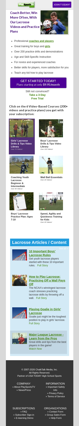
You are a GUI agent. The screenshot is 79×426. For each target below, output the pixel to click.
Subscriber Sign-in (24, 415)
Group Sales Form (56, 415)
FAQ (24, 411)
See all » (63, 248)
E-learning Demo (24, 418)
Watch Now (35, 348)
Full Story (42, 265)
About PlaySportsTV (24, 387)
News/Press (25, 390)
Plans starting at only (38, 82)
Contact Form (56, 411)
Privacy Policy (56, 393)
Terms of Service (56, 396)
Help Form (56, 418)
